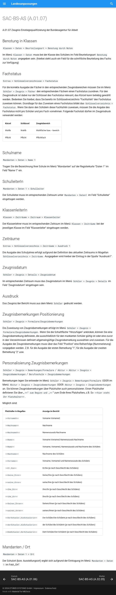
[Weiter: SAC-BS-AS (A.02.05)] (95, 578)
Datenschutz (50, 588)
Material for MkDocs (21, 591)
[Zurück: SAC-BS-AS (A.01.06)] (21, 578)
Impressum (39, 588)
